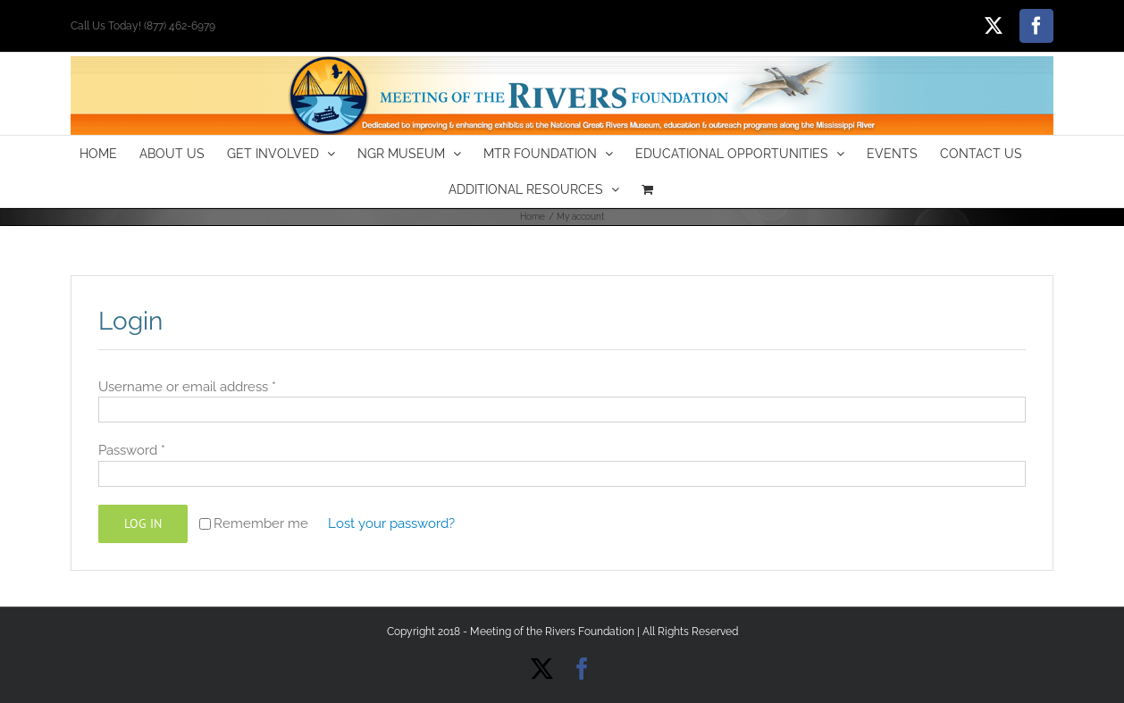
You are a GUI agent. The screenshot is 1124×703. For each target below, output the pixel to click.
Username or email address (187, 387)
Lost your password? (391, 523)
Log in (143, 523)
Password (131, 450)
